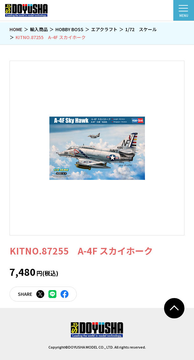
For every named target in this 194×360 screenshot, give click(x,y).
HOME (16, 29)
